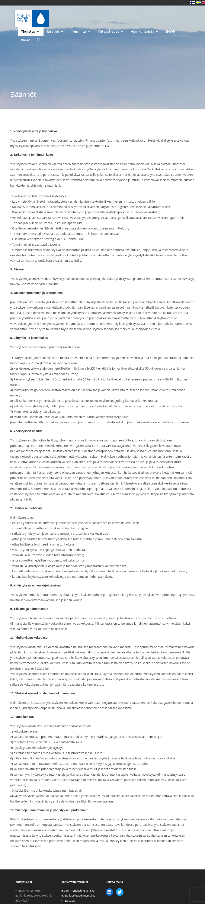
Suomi (66, 890)
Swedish (198, 2)
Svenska (89, 890)
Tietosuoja (69, 901)
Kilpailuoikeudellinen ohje (78, 895)
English (77, 890)
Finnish (192, 2)
